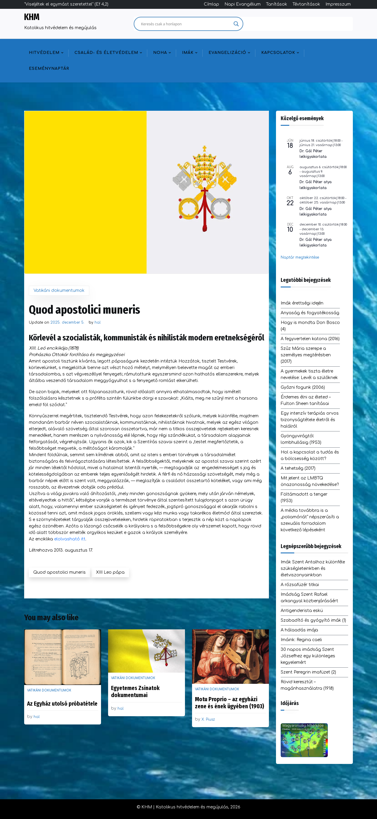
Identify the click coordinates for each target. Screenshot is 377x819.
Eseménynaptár (49, 69)
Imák (188, 53)
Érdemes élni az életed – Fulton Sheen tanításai (305, 400)
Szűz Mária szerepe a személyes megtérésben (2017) (306, 355)
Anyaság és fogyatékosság (310, 313)
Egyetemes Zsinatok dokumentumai (135, 691)
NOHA (160, 53)
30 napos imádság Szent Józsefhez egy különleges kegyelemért (308, 656)
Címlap (211, 4)
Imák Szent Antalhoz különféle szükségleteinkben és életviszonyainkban (313, 568)
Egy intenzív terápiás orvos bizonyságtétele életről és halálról (310, 419)
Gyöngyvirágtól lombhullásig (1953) (301, 439)
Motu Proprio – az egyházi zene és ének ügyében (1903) (229, 703)
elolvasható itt (69, 539)
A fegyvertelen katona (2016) (310, 339)
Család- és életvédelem (106, 53)
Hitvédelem (44, 53)
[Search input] (186, 24)
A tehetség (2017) (298, 468)
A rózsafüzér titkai (300, 585)
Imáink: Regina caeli (301, 640)
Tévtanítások (306, 4)
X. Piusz (208, 719)
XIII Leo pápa (110, 572)
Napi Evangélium (242, 4)
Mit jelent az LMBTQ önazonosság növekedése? (310, 481)
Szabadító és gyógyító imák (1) (313, 620)
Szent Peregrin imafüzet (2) (308, 672)
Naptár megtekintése (300, 257)
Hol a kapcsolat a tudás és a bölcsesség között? (310, 455)
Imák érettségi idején (302, 303)
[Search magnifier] (236, 24)
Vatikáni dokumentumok (59, 290)
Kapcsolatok (278, 53)
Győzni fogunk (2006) (303, 387)
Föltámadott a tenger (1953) (304, 497)
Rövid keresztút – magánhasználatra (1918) (307, 685)
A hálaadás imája (299, 630)
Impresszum (338, 4)
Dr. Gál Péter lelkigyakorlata (313, 154)
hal (98, 322)
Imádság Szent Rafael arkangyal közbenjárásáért (309, 597)
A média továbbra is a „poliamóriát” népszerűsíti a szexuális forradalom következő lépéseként (310, 520)
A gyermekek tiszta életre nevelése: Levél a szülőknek (309, 374)
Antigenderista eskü (302, 610)
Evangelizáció (227, 53)
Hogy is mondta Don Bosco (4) (310, 325)
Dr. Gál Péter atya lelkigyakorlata (316, 185)
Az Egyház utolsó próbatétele (62, 703)
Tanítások (276, 4)
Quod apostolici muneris (59, 572)
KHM (31, 17)
